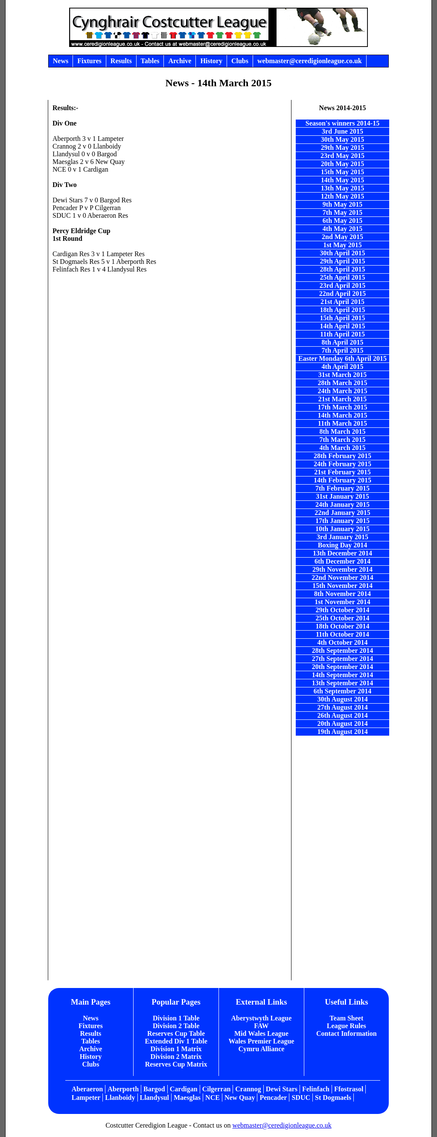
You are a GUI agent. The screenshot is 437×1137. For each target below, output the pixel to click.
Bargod (154, 1089)
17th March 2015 (342, 407)
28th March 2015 (342, 382)
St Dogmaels (333, 1097)
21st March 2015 (342, 399)
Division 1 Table (176, 1018)
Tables (90, 1041)
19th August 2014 (342, 731)
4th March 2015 (342, 447)
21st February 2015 (342, 472)
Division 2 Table (176, 1025)
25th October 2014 (343, 618)
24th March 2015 (342, 391)
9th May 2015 (342, 204)
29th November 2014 (342, 569)
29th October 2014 (343, 610)
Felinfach (315, 1089)
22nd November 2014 (342, 577)
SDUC (300, 1097)
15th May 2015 (342, 171)
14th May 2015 (342, 180)
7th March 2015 (342, 439)
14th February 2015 (342, 480)
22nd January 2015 (342, 512)
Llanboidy (120, 1097)
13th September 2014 (342, 683)
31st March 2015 (342, 374)
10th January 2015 (342, 528)
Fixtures (91, 1025)
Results (91, 1033)
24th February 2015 (342, 464)
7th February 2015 (342, 488)
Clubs (90, 1064)
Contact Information (346, 1033)
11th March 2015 (342, 423)
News (90, 1018)
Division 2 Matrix (176, 1056)
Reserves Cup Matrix (176, 1064)
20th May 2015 (342, 163)
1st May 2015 (342, 244)
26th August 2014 (342, 715)
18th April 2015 (342, 309)
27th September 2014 (342, 658)
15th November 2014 (342, 585)
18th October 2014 (343, 626)
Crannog (248, 1089)
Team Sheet (346, 1018)
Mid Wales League (261, 1033)
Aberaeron (87, 1089)
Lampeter (86, 1097)
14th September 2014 (342, 674)
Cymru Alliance (261, 1048)
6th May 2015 (342, 220)
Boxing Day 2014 (342, 545)
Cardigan (184, 1089)
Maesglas (187, 1097)
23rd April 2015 (343, 285)
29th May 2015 (342, 147)
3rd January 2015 (342, 537)
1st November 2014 (342, 601)
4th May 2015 (342, 228)
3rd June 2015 (342, 131)
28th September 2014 (342, 650)
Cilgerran (216, 1089)
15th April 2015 (342, 318)
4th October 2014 (343, 642)
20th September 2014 (342, 666)
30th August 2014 (342, 699)
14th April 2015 (342, 326)
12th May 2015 (342, 196)
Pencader (273, 1097)
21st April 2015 (342, 301)
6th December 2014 (342, 561)
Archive (90, 1048)
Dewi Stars (281, 1089)
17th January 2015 (342, 520)
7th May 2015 (342, 212)
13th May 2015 (342, 188)
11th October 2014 (342, 634)
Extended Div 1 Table (176, 1041)
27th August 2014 (342, 707)
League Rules (346, 1025)
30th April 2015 (342, 253)
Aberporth (123, 1089)
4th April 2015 (343, 366)
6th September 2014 (343, 691)
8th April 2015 (343, 342)
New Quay (239, 1097)
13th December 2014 (342, 553)
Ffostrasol (348, 1089)
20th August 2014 (342, 723)
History (91, 1056)
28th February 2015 (342, 455)
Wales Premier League (261, 1041)
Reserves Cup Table (176, 1033)
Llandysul (154, 1097)
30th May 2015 (342, 139)
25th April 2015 (342, 277)
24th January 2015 (342, 504)
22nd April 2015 (342, 293)
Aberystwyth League (261, 1018)
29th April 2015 (342, 261)
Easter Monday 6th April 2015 (342, 358)
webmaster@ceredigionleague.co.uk (281, 1125)
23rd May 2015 (342, 155)
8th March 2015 (342, 431)
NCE (212, 1097)
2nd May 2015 (342, 236)
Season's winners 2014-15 (342, 123)
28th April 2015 (342, 269)
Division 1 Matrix (176, 1048)
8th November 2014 (342, 593)
